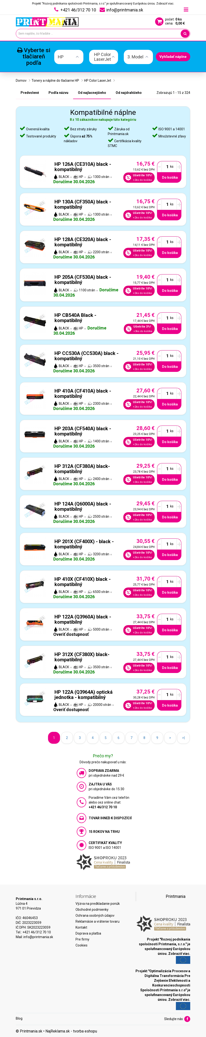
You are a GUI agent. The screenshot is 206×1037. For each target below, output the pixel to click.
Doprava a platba (88, 933)
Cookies (81, 945)
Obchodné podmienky (92, 909)
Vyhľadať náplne (173, 57)
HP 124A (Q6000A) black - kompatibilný (82, 506)
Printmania (175, 896)
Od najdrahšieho (129, 93)
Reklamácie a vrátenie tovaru (97, 921)
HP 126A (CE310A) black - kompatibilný (82, 166)
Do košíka (170, 177)
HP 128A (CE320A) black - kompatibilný (82, 242)
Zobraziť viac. (165, 3)
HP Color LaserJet (97, 80)
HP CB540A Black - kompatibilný (75, 317)
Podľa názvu (58, 93)
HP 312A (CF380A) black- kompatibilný (82, 468)
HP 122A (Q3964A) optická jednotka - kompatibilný (83, 694)
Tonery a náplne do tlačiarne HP (55, 80)
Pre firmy (82, 939)
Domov (21, 80)
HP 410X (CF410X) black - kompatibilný (82, 581)
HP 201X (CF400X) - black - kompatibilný (84, 544)
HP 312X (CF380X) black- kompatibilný (81, 657)
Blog (19, 1018)
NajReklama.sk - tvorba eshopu (71, 1031)
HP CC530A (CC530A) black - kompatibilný (86, 355)
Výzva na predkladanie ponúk (98, 903)
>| (183, 738)
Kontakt (81, 927)
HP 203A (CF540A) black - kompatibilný (82, 431)
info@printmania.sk (38, 937)
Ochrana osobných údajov (95, 915)
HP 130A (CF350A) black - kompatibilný (82, 204)
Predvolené (30, 93)
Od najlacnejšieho (92, 93)
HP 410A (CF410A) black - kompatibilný (82, 393)
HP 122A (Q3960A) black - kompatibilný (82, 619)
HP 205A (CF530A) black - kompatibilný (82, 279)
